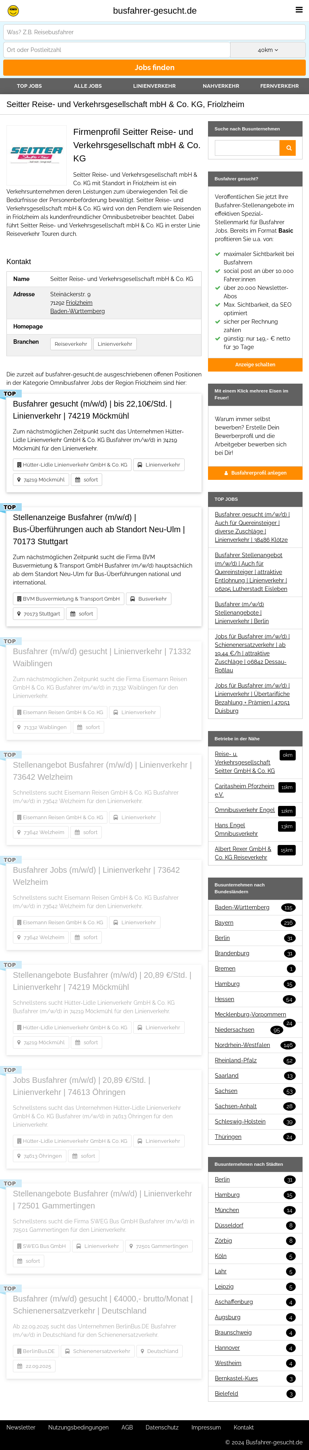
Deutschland (159, 1351)
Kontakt (244, 1427)
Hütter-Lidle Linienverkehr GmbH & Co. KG (72, 465)
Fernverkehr (279, 86)
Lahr (255, 1271)
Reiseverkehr (71, 344)
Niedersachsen (249, 1030)
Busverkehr (148, 599)
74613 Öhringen (39, 1156)
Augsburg (255, 1317)
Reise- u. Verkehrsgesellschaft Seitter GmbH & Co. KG (255, 762)
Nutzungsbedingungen (78, 1427)
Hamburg (255, 984)
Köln (255, 1256)
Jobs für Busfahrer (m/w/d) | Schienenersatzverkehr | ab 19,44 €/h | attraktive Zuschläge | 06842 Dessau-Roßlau (252, 653)
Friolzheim (79, 303)
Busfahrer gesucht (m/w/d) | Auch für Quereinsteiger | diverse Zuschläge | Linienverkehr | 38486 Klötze (252, 527)
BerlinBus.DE (36, 1351)
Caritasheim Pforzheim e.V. (255, 790)
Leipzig (255, 1287)
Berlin (255, 938)
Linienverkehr (154, 86)
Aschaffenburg (255, 1302)
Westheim (255, 1363)
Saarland (255, 1076)
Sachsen (255, 1091)
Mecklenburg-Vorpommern (255, 1015)
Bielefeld (255, 1394)
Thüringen (255, 1137)
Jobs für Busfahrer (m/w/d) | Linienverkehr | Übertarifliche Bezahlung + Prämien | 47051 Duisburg (252, 698)
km (268, 50)
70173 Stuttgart (38, 614)
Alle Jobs (88, 86)
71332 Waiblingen (42, 727)
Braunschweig (255, 1332)
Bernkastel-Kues (255, 1378)
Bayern (255, 923)
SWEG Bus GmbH (41, 1246)
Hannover (255, 1348)
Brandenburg (255, 953)
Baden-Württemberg (77, 311)
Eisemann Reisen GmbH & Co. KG (60, 712)
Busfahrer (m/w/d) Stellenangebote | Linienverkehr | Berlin (242, 612)
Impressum (206, 1427)
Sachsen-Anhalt (255, 1106)
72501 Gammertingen (159, 1246)
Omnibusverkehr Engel (255, 810)
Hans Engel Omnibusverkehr (255, 829)
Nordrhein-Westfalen (255, 1045)
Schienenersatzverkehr (97, 1351)
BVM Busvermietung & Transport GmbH (68, 599)
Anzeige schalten (255, 365)
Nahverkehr (221, 86)
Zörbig (255, 1241)
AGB (127, 1427)
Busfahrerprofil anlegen (255, 473)
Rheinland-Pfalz (255, 1060)
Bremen (255, 969)
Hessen (255, 999)
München (255, 1210)
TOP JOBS (29, 86)
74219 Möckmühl (41, 480)
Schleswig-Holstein (255, 1121)
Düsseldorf (255, 1225)
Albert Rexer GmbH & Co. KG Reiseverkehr (255, 853)
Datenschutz (162, 1427)
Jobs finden (155, 67)
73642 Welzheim (40, 832)
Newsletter (20, 1427)
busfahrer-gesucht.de (155, 11)
